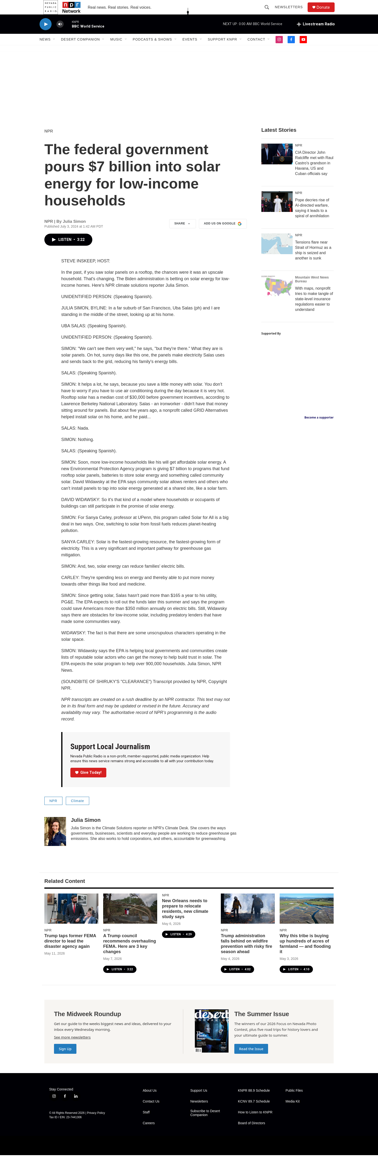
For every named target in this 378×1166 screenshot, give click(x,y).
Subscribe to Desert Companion (205, 1124)
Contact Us (151, 1112)
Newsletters (291, 12)
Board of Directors (251, 1134)
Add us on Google (223, 234)
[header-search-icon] (269, 12)
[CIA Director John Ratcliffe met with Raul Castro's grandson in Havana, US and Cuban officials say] (277, 164)
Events (189, 50)
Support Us (198, 1101)
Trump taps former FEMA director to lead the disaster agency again (70, 952)
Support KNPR (222, 50)
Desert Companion (80, 50)
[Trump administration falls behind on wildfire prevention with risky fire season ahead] (248, 919)
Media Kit (293, 1112)
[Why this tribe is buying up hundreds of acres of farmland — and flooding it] (307, 919)
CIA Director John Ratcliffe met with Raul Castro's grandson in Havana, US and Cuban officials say (314, 174)
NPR (48, 142)
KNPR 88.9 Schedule (254, 1101)
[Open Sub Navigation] (54, 50)
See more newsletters (72, 1048)
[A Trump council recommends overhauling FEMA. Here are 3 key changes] (130, 919)
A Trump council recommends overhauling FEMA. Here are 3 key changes (129, 954)
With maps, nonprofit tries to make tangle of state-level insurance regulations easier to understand (314, 309)
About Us (150, 1101)
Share (182, 235)
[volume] (60, 35)
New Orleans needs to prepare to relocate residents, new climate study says (185, 919)
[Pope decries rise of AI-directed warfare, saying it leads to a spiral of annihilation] (277, 212)
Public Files (294, 1101)
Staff (146, 1123)
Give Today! (88, 783)
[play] (45, 35)
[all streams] (315, 35)
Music (116, 50)
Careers (149, 1134)
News (45, 50)
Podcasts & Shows (152, 50)
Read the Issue (251, 1059)
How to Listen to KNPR (255, 1123)
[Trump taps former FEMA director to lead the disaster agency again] (71, 919)
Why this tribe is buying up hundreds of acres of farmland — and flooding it (305, 954)
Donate (326, 12)
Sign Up (65, 1059)
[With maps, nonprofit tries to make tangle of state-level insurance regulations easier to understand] (277, 296)
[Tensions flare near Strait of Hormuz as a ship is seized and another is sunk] (277, 254)
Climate (77, 812)
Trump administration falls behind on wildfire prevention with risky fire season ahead (246, 954)
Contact (256, 50)
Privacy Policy (96, 1123)
